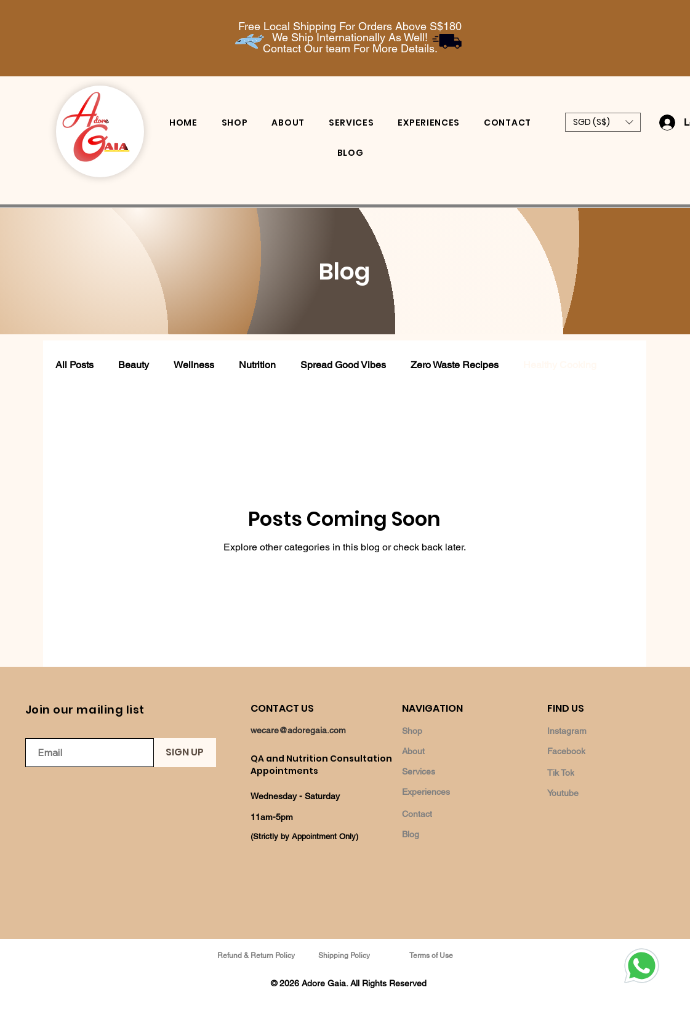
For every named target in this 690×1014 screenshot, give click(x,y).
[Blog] (445, 834)
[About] (445, 750)
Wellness (194, 365)
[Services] (445, 771)
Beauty (133, 365)
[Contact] (445, 813)
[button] (603, 122)
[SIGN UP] (185, 752)
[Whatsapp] (641, 965)
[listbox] (603, 122)
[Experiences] (445, 791)
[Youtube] (591, 792)
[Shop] (445, 730)
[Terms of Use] (432, 955)
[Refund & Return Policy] (257, 955)
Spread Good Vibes (343, 365)
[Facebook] (591, 750)
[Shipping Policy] (345, 955)
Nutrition (257, 365)
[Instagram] (591, 730)
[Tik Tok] (591, 772)
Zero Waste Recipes (455, 365)
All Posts (74, 365)
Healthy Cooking (559, 365)
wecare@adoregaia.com (298, 730)
